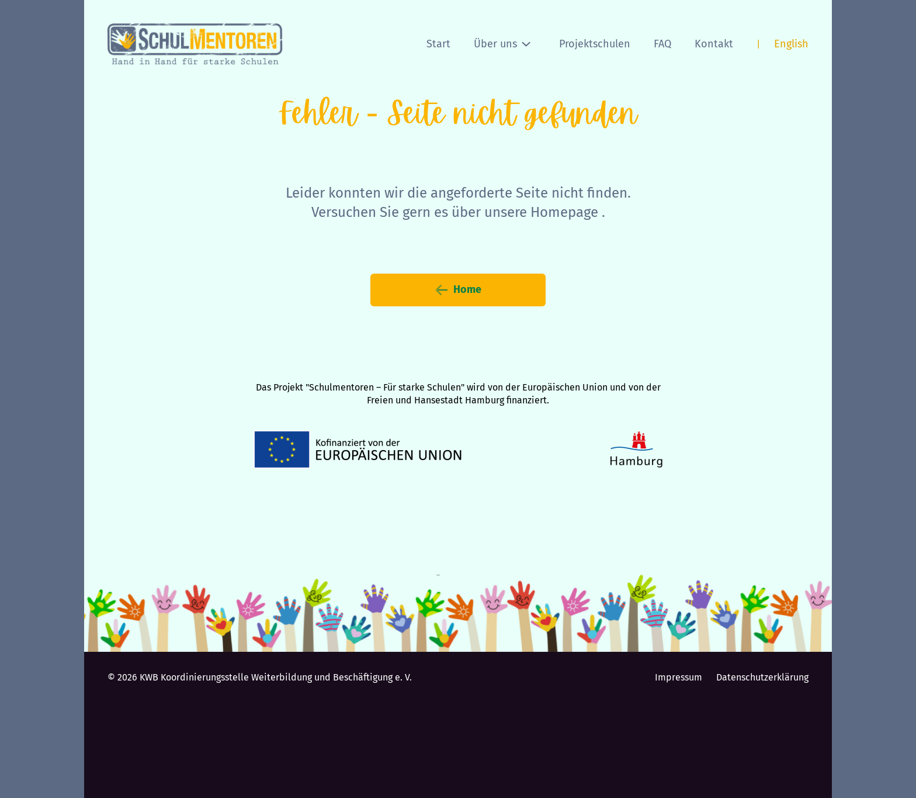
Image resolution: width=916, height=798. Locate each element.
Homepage (564, 212)
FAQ (662, 43)
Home (458, 290)
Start (438, 43)
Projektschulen (594, 43)
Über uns (502, 43)
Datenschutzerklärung (762, 677)
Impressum (678, 677)
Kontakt (714, 43)
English (791, 43)
